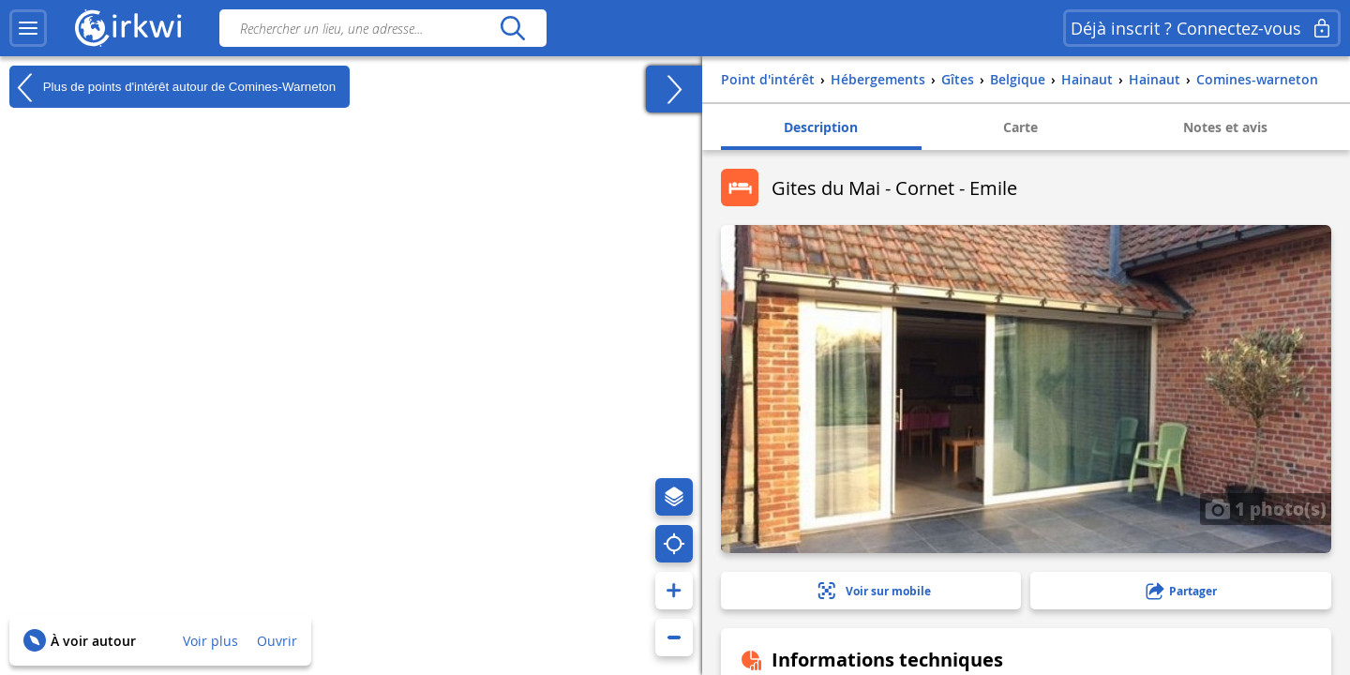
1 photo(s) (1266, 508)
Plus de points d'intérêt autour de (172, 87)
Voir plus (210, 641)
